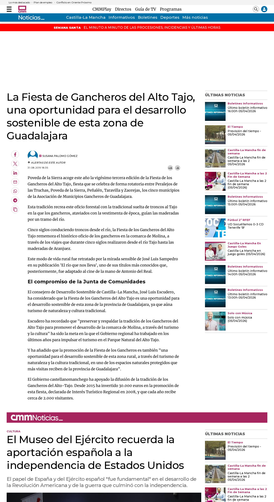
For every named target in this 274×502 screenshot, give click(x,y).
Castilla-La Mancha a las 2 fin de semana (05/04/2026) (247, 184)
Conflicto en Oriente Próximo (73, 2)
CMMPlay (103, 9)
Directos (124, 9)
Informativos (122, 17)
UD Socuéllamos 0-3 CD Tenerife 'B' (246, 226)
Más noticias (195, 17)
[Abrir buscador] (256, 9)
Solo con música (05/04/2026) (240, 319)
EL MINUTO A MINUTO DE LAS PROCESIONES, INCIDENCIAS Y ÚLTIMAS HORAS (152, 28)
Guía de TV (146, 9)
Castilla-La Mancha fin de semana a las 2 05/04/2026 (246, 161)
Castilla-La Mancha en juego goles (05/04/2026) (246, 252)
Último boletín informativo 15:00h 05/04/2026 (247, 203)
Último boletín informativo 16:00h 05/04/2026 (247, 109)
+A (170, 168)
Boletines (147, 17)
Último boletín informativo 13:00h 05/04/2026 (247, 296)
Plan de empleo (43, 2)
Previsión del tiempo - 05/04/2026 (244, 133)
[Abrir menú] (9, 9)
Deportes (169, 17)
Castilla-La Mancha (86, 17)
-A (177, 168)
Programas (171, 9)
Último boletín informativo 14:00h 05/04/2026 (247, 272)
